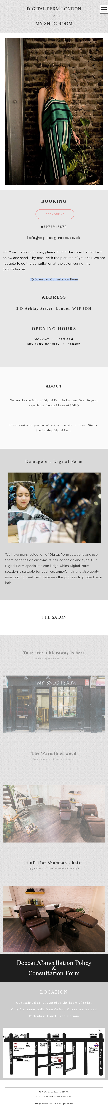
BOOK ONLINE (55, 214)
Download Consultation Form (54, 279)
